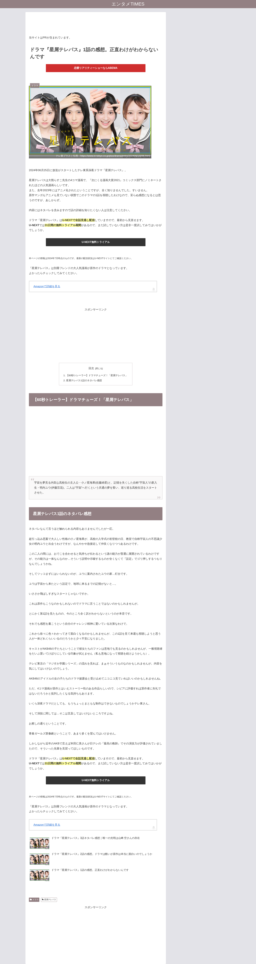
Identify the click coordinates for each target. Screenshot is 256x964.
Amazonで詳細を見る (46, 286)
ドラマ (34, 899)
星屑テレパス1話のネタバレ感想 (84, 380)
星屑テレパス (49, 899)
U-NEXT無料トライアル (96, 242)
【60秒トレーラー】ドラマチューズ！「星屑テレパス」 (97, 375)
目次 (91, 368)
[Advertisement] (95, 22)
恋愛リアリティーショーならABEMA (96, 68)
